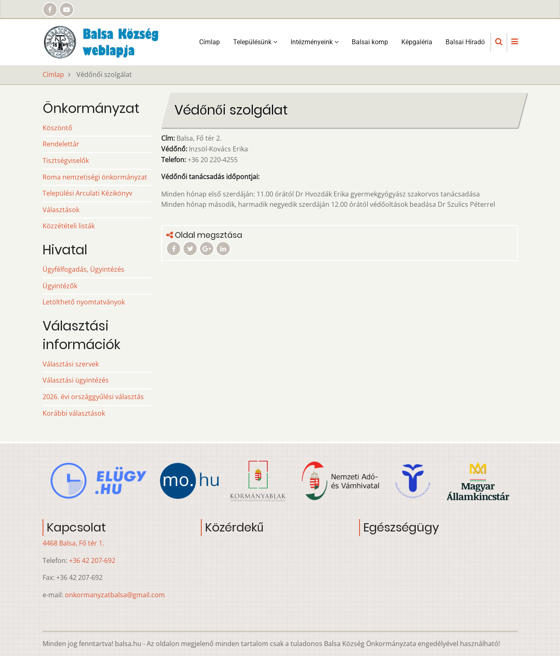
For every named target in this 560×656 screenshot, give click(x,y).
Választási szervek (71, 364)
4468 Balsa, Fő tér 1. (73, 543)
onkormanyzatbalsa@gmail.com (115, 594)
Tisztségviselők (66, 160)
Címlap (209, 42)
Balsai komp (370, 42)
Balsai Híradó (465, 42)
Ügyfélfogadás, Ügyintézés (83, 269)
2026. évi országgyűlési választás (93, 396)
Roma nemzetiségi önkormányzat (95, 177)
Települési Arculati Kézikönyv (87, 193)
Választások (61, 209)
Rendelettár (61, 143)
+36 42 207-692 (92, 560)
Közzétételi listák (69, 225)
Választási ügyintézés (76, 380)
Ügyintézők (60, 285)
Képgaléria (416, 42)
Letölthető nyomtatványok (84, 301)
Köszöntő (57, 127)
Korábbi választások (74, 413)
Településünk (255, 42)
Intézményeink (314, 42)
